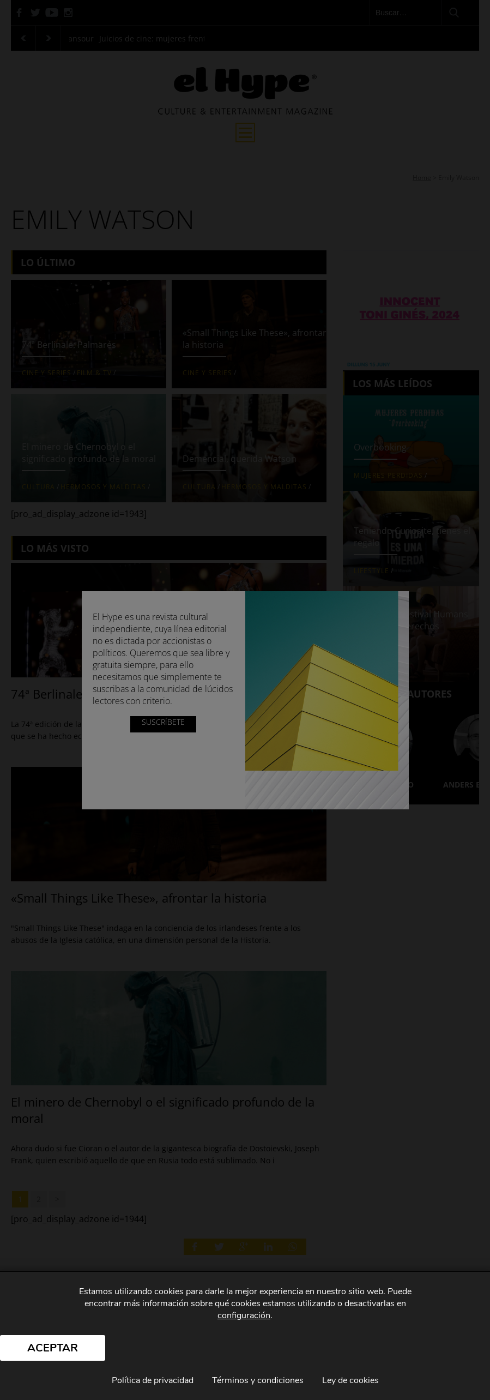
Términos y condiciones (258, 1380)
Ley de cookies (350, 1380)
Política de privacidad (152, 1380)
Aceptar (52, 1348)
